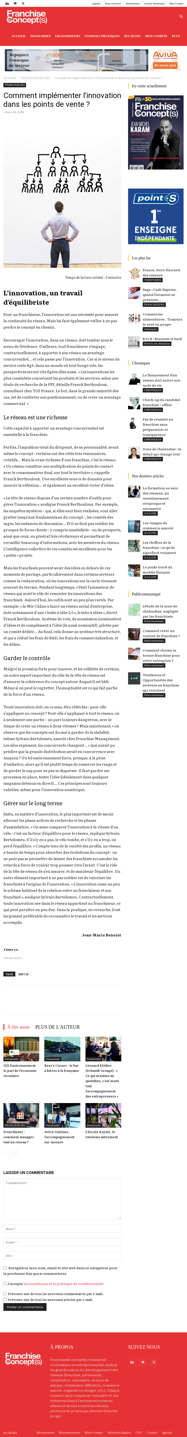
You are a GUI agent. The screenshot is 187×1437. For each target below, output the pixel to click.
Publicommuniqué (154, 640)
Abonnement (133, 3)
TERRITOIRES (152, 279)
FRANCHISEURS (35, 77)
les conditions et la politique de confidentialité (63, 1283)
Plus (176, 36)
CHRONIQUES (152, 439)
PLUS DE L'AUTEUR (57, 1027)
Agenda (96, 3)
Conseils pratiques (102, 36)
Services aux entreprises (157, 343)
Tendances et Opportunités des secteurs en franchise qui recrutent (161, 682)
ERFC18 (23, 974)
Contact (151, 1432)
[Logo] (27, 16)
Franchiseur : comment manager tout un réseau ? (18, 1136)
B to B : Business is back (162, 338)
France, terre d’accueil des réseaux (161, 272)
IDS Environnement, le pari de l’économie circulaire (20, 1070)
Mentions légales (119, 1432)
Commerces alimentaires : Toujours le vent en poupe (162, 319)
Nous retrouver (113, 3)
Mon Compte (176, 3)
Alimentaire (150, 329)
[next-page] (14, 1152)
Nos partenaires (69, 1432)
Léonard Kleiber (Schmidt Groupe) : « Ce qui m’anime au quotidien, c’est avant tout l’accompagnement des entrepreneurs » (102, 1080)
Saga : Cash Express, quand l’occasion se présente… (160, 294)
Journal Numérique (154, 3)
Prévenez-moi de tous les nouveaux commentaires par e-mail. (55, 1293)
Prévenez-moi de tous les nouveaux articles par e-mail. (50, 1299)
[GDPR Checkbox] (5, 1283)
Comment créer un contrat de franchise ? (161, 633)
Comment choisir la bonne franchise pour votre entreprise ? (161, 655)
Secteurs (132, 36)
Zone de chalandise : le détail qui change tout (162, 451)
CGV (138, 1432)
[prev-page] (6, 1152)
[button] (181, 16)
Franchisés (40, 36)
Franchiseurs (67, 36)
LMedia (11, 1432)
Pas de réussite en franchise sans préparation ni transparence (158, 427)
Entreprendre (12, 1058)
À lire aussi (18, 1027)
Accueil (18, 36)
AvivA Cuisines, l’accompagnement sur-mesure (59, 1136)
